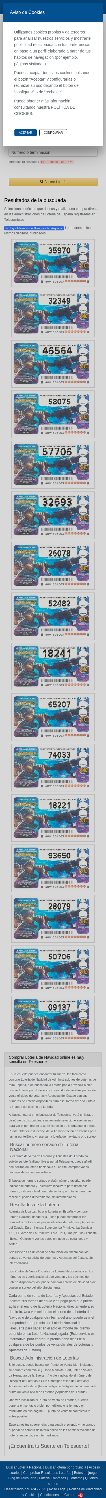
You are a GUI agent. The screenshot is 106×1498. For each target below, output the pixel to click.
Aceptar (25, 132)
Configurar (53, 132)
